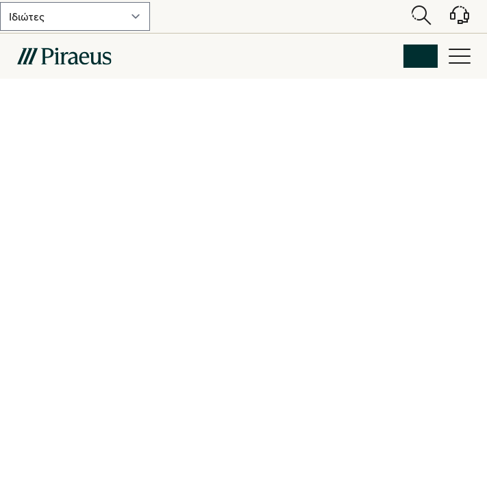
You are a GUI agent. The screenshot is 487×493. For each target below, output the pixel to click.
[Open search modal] (421, 16)
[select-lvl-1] (75, 16)
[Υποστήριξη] (451, 20)
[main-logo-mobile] (64, 56)
